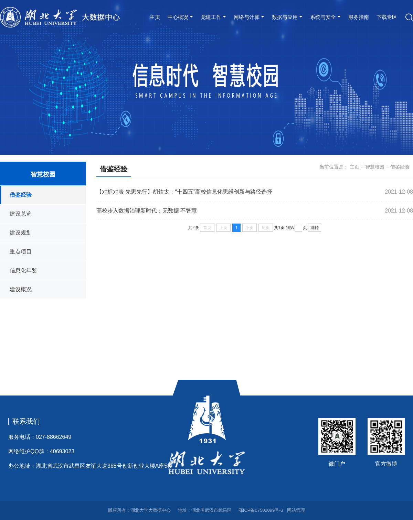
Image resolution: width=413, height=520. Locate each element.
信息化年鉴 (23, 270)
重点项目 (21, 251)
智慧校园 (374, 167)
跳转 (314, 227)
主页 (155, 17)
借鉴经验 (21, 195)
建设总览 (21, 214)
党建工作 (211, 17)
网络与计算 (247, 17)
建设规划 (21, 233)
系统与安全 (323, 17)
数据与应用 (285, 17)
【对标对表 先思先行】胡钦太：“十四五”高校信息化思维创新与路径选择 (184, 192)
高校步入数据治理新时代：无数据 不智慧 (146, 211)
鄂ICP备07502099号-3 (261, 510)
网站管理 (296, 510)
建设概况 (21, 289)
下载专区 (387, 17)
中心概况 (178, 17)
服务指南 (358, 17)
